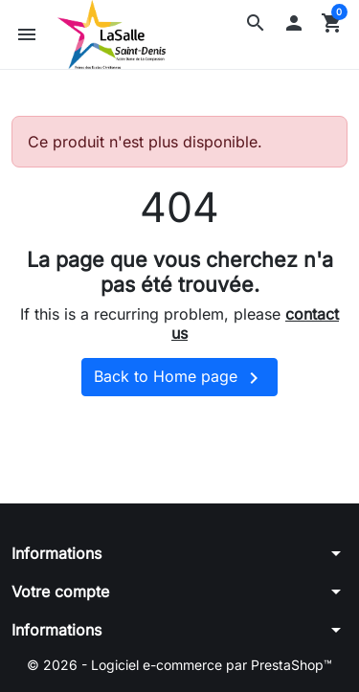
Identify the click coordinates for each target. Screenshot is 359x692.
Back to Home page (179, 378)
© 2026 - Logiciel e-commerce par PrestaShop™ (179, 665)
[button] (255, 23)
